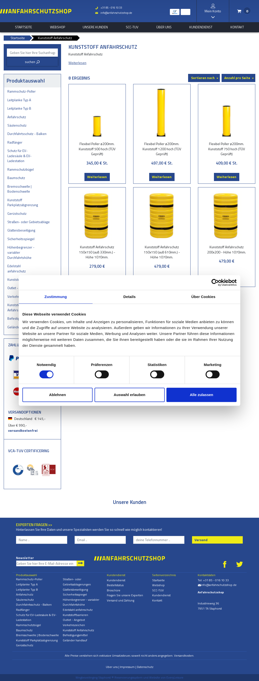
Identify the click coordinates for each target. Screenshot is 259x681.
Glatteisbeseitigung (21, 230)
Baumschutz (16, 177)
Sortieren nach (203, 77)
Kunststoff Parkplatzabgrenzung (22, 202)
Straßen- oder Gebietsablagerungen (28, 221)
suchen (32, 61)
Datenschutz (145, 666)
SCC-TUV (132, 27)
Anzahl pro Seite (237, 77)
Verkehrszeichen (74, 625)
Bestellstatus (115, 585)
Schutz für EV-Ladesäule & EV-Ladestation (19, 155)
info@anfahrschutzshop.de (113, 13)
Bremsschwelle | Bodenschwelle (19, 189)
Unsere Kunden (95, 27)
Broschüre (113, 590)
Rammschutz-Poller (21, 91)
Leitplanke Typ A (19, 99)
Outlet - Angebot (74, 619)
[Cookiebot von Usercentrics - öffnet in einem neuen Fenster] (215, 282)
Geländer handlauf (75, 640)
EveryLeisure (174, 677)
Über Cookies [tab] (203, 297)
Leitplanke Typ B (19, 108)
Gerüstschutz (17, 213)
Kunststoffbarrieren (75, 615)
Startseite (23, 27)
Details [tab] (129, 297)
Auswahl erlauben (129, 395)
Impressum (127, 666)
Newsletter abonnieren (80, 563)
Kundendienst (200, 27)
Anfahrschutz (16, 116)
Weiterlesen (97, 176)
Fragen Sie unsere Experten (125, 595)
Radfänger (14, 142)
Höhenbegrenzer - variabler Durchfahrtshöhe (20, 252)
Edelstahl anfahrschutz (16, 268)
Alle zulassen (201, 395)
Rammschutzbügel (20, 169)
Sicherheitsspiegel (20, 238)
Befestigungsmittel (75, 635)
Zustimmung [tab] (56, 297)
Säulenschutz (17, 125)
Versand (201, 539)
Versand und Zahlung (120, 600)
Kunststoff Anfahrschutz (78, 630)
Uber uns (112, 666)
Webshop (57, 27)
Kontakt (237, 27)
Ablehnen (57, 395)
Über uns (164, 27)
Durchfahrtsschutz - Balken (27, 133)
